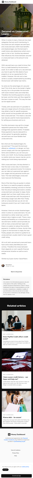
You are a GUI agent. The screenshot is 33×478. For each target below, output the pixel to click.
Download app (16, 476)
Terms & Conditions (15, 450)
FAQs (15, 456)
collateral (12, 148)
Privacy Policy (15, 453)
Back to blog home (16, 272)
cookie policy (25, 467)
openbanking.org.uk (19, 441)
